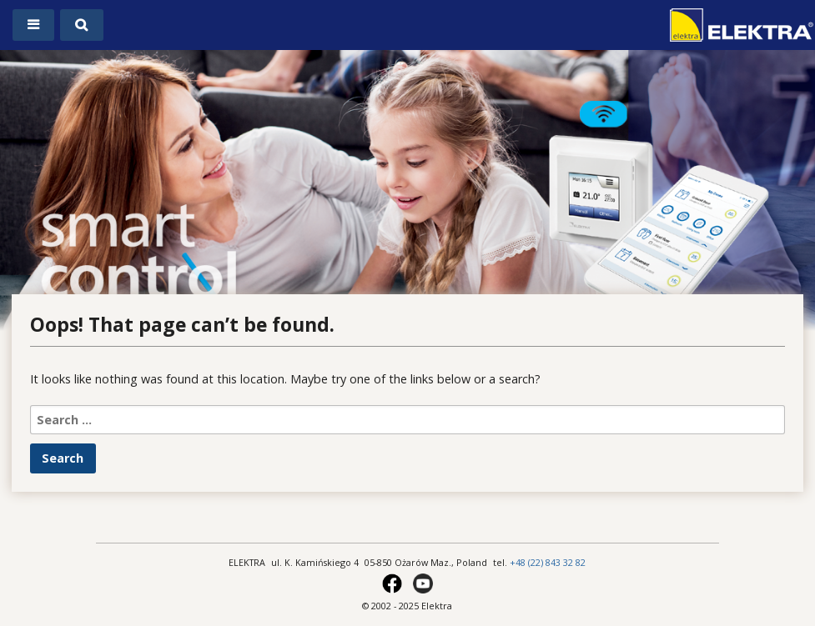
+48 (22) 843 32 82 (548, 562)
